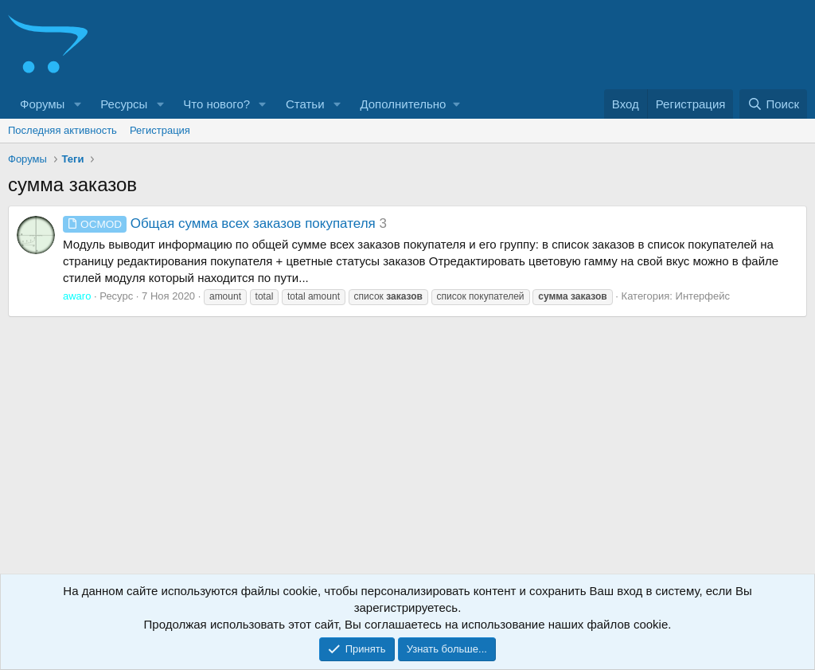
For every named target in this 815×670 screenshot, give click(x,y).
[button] (77, 104)
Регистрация (160, 130)
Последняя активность (62, 130)
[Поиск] (773, 104)
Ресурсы (123, 104)
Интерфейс (703, 296)
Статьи (305, 104)
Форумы (42, 104)
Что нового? (216, 104)
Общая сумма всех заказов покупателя (219, 223)
